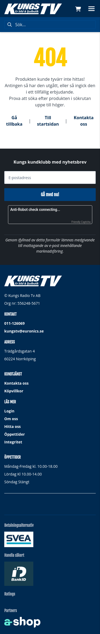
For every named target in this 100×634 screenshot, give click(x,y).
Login (9, 410)
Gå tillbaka (14, 121)
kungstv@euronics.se (24, 331)
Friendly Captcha (81, 222)
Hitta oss (12, 426)
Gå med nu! (50, 194)
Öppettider (14, 434)
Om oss (11, 418)
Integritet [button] (13, 441)
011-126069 (14, 323)
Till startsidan (48, 121)
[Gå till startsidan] (33, 8)
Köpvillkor (13, 390)
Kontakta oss (84, 121)
